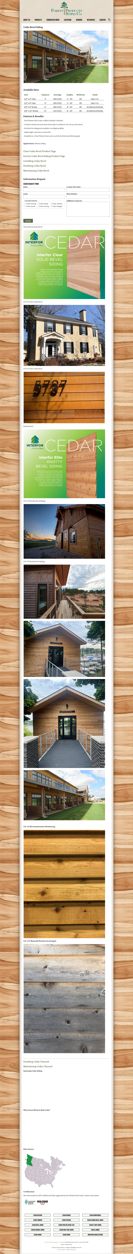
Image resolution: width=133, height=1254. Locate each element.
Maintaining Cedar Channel (37, 1066)
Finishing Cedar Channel (36, 1062)
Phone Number (71, 194)
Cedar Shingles (57, 206)
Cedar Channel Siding (37, 1230)
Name (25, 187)
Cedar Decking (31, 204)
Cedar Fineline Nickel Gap (66, 1225)
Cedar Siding (43, 204)
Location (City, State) (73, 187)
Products (38, 20)
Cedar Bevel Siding (37, 1225)
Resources (91, 20)
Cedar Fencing (44, 206)
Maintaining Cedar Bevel (36, 171)
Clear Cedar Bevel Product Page (39, 151)
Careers (103, 20)
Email (25, 194)
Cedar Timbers (57, 204)
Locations (67, 20)
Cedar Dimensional (95, 1215)
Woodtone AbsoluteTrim (95, 1235)
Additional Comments (74, 201)
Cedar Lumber (95, 1230)
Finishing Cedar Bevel (34, 166)
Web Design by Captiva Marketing (66, 1249)
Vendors (79, 20)
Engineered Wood (53, 20)
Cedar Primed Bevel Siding (95, 1220)
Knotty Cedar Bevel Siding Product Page (44, 156)
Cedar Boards (30, 206)
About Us (26, 20)
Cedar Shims (66, 1235)
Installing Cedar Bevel (34, 161)
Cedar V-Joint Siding (95, 1225)
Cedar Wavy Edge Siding (66, 1230)
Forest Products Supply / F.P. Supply (54, 1242)
